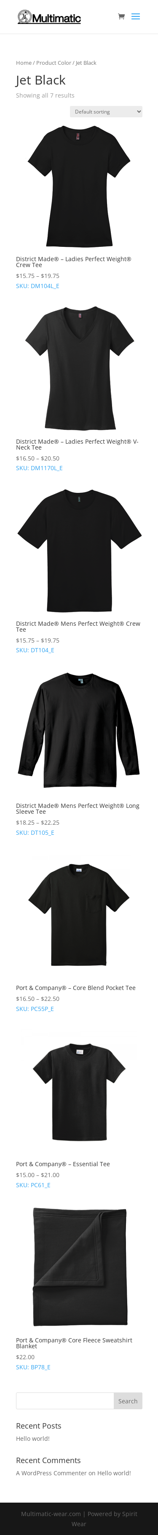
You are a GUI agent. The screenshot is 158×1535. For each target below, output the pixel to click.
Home (24, 62)
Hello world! (33, 1438)
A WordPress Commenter (51, 1473)
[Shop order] (106, 111)
